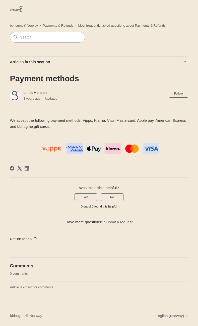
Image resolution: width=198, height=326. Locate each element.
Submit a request (118, 222)
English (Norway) (171, 316)
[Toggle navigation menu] (179, 9)
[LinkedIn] (27, 168)
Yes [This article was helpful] (86, 197)
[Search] (47, 37)
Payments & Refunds (58, 25)
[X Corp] (19, 168)
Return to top (24, 238)
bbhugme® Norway (24, 25)
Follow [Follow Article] (178, 93)
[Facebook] (12, 168)
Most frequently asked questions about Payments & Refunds (121, 25)
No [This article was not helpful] (112, 197)
